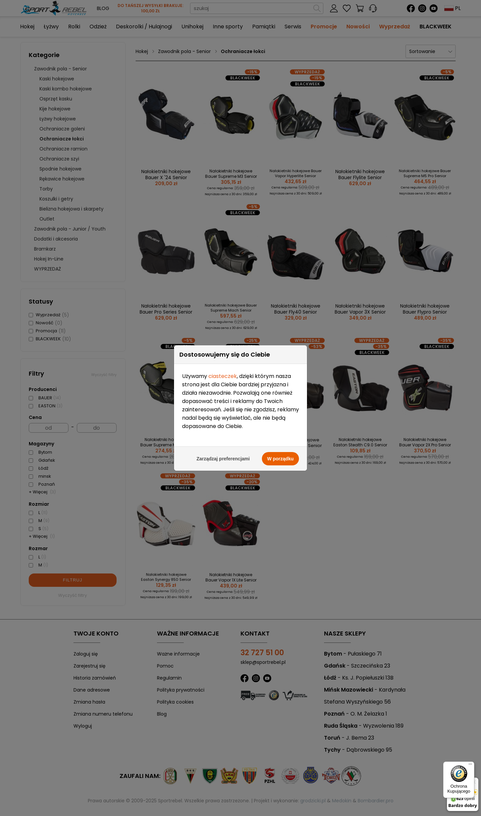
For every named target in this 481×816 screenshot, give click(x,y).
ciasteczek (222, 362)
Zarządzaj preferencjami (223, 444)
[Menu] (470, 766)
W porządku (280, 444)
